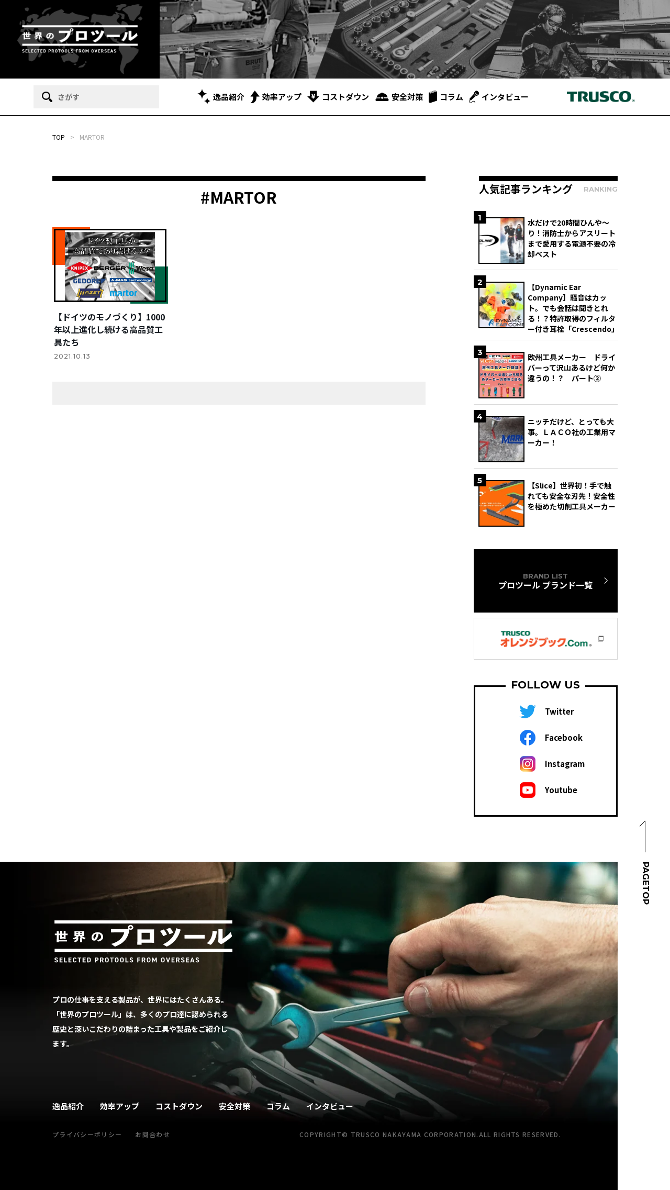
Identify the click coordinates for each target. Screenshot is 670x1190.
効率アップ (276, 97)
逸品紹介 (220, 96)
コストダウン (338, 97)
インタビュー (499, 97)
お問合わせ (152, 1134)
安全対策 (399, 96)
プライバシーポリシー (87, 1134)
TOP (58, 136)
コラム (446, 96)
